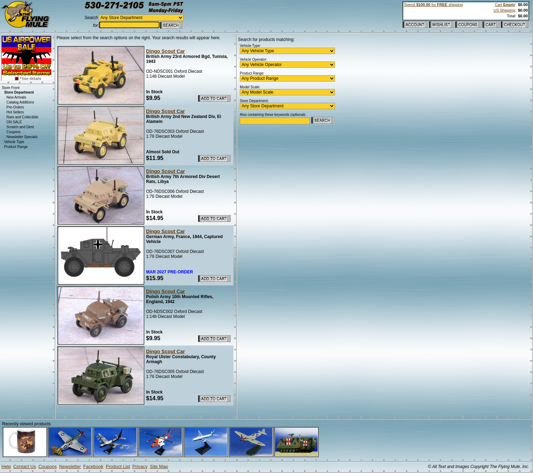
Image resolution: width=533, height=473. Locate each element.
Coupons (13, 132)
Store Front (10, 88)
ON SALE (14, 122)
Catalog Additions (20, 102)
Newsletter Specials (21, 137)
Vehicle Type (14, 142)
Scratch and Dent (20, 127)
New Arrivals (16, 97)
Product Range (16, 147)
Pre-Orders (15, 107)
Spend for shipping (433, 4)
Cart (505, 4)
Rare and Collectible (22, 117)
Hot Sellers (15, 112)
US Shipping (504, 10)
